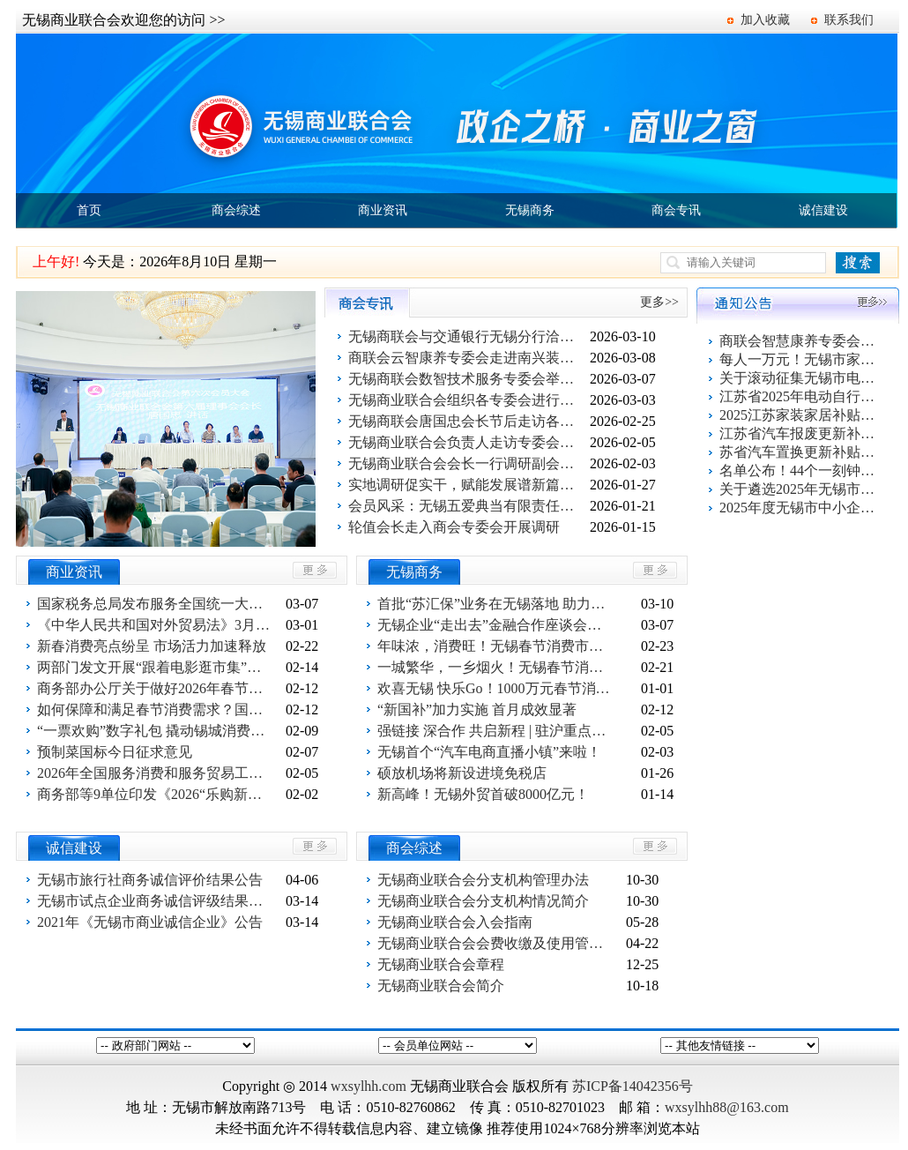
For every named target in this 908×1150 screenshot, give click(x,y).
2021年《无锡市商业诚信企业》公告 (150, 922)
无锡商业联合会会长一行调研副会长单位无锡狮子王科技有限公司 (467, 463)
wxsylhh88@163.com (727, 1107)
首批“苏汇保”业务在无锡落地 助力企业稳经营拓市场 (496, 603)
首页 (89, 210)
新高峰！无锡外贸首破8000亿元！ (483, 794)
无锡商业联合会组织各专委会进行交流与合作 (467, 399)
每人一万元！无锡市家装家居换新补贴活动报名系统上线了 (798, 359)
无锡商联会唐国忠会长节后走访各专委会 (467, 421)
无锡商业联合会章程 (440, 964)
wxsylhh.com (368, 1086)
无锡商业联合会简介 (440, 985)
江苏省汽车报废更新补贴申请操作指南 (798, 433)
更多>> (659, 302)
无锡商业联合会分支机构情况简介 (483, 900)
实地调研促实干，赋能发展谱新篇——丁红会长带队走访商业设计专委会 (467, 484)
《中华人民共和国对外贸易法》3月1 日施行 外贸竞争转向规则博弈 (156, 624)
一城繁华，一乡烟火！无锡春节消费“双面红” (496, 667)
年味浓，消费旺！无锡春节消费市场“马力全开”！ (496, 645)
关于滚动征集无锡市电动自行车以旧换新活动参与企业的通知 (798, 377)
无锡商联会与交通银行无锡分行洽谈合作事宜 (467, 336)
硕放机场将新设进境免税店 (462, 772)
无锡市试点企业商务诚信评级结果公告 (156, 900)
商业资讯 (382, 210)
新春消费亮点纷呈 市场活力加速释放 (151, 645)
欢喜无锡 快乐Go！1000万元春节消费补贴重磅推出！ (496, 688)
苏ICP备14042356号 (632, 1086)
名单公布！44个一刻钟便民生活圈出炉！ (798, 470)
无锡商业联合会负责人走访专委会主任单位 (467, 442)
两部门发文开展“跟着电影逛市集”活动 (156, 667)
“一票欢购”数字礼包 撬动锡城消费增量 (156, 730)
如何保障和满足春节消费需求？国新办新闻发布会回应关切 (156, 709)
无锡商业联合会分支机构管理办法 (483, 879)
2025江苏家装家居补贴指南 (798, 414)
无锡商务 (529, 210)
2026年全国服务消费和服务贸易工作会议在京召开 (156, 772)
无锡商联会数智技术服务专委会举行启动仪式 (467, 378)
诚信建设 (823, 210)
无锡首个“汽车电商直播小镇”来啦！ (489, 751)
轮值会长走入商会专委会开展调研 (454, 526)
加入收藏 (765, 19)
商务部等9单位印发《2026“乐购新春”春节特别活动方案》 (156, 794)
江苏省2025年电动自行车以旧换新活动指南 (798, 396)
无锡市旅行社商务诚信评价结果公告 (150, 879)
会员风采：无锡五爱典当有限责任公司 (467, 505)
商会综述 (236, 210)
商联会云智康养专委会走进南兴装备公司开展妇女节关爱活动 (467, 357)
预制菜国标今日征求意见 (114, 751)
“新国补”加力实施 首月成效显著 (477, 709)
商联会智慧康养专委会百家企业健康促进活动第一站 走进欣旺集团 (798, 340)
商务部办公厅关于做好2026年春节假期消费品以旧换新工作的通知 (156, 688)
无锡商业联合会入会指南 (454, 922)
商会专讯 (676, 210)
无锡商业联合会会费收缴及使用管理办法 (496, 943)
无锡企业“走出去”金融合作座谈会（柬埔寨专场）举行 (496, 624)
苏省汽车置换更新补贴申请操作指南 (798, 451)
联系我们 (849, 19)
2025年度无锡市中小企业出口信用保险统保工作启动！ (798, 507)
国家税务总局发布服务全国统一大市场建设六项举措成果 (156, 603)
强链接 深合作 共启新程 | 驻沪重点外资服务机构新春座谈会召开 (496, 730)
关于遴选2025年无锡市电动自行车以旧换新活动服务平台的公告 (798, 489)
